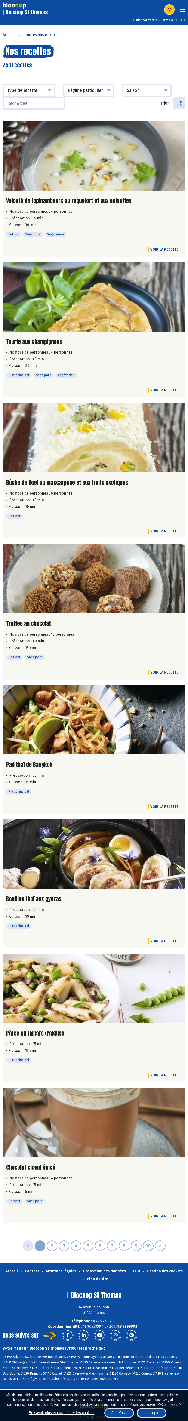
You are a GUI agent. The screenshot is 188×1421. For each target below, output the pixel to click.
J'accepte (151, 1413)
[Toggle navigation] (182, 11)
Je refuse (119, 1413)
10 (148, 1246)
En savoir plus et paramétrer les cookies (62, 1413)
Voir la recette (164, 249)
